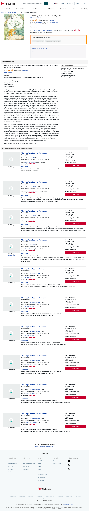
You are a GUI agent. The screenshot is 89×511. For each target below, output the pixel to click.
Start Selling (84, 8)
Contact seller (24, 166)
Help (85, 3)
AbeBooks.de (22, 496)
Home (2, 12)
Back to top (44, 453)
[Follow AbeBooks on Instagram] (69, 469)
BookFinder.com (44, 499)
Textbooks (63, 8)
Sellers (73, 8)
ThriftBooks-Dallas (30, 307)
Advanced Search (5, 8)
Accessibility (41, 480)
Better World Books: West (32, 191)
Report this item (8, 72)
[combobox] (33, 3)
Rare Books (36, 8)
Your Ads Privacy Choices (43, 474)
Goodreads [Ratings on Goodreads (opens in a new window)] (51, 20)
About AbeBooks (42, 461)
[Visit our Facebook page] (69, 461)
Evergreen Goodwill (30, 162)
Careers (39, 466)
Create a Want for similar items (53, 41)
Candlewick (32, 158)
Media (39, 463)
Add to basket (75, 165)
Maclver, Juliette (11, 12)
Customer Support (57, 463)
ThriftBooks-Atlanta (30, 278)
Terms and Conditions (67, 504)
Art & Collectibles (49, 8)
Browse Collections (21, 8)
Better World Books (30, 220)
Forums (39, 469)
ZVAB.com (78, 496)
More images (11, 255)
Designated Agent (42, 477)
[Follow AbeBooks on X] (69, 465)
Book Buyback (26, 466)
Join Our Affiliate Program (29, 463)
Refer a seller (26, 469)
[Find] (46, 3)
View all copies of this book (39, 48)
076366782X (38, 22)
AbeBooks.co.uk (12, 496)
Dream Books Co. (29, 249)
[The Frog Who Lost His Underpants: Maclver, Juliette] (14, 15)
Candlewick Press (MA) (35, 273)
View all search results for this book (44, 446)
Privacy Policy (41, 472)
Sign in (62, 3)
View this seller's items (38, 41)
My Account (70, 3)
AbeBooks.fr (31, 496)
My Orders (10, 469)
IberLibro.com (69, 496)
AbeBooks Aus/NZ (50, 496)
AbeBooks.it (39, 496)
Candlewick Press (33, 187)
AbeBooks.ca (60, 496)
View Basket (10, 472)
